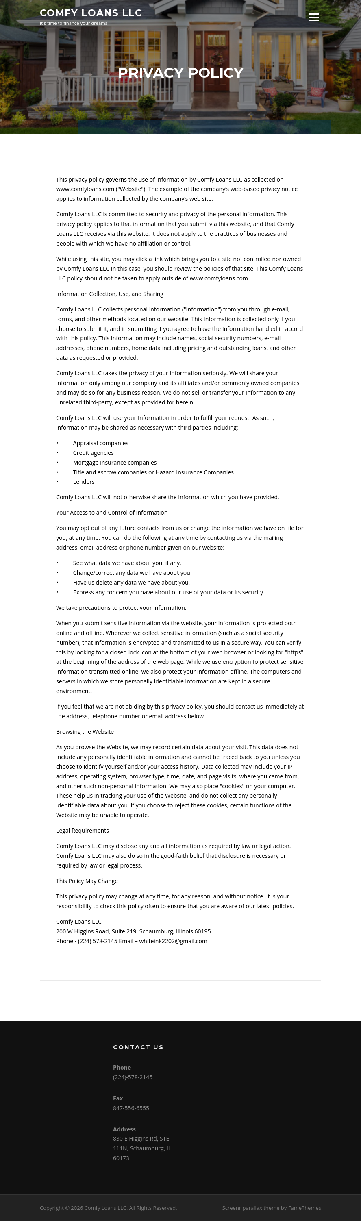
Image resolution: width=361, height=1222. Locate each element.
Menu (314, 17)
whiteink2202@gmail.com (173, 942)
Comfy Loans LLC (91, 13)
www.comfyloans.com (85, 190)
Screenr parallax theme (251, 1208)
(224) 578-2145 (97, 942)
